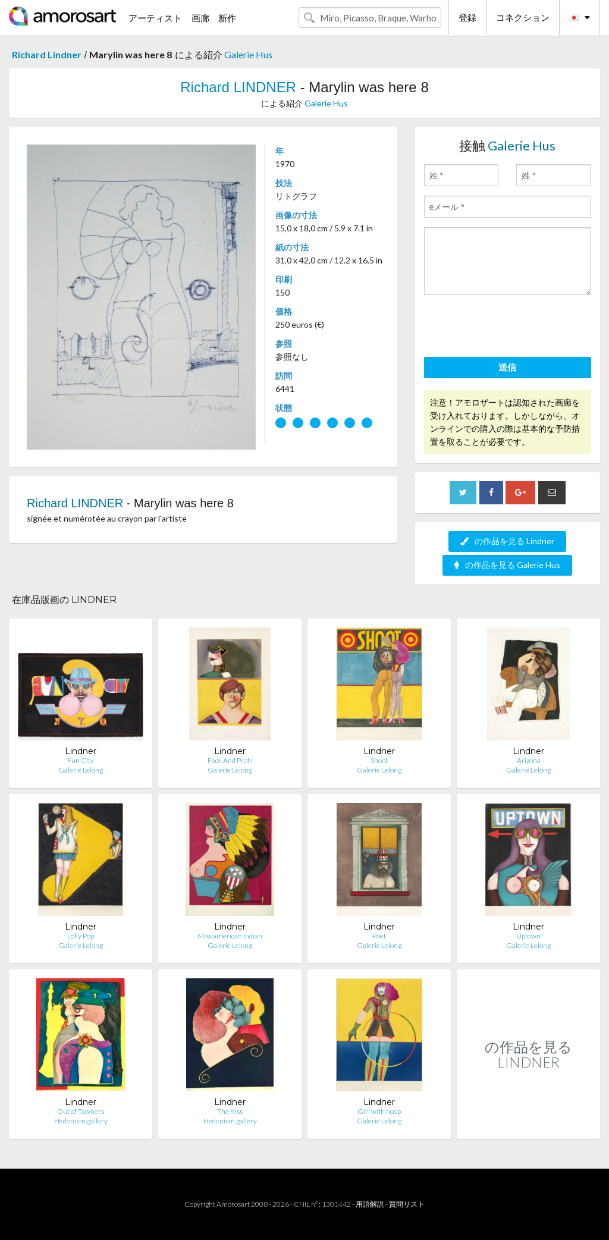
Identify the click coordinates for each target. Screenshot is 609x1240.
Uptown (528, 935)
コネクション (523, 17)
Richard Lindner (46, 54)
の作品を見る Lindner (507, 541)
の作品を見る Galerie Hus (507, 565)
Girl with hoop (379, 1111)
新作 (227, 17)
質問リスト (407, 1204)
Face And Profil (230, 760)
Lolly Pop (80, 935)
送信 (507, 367)
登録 (467, 17)
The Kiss (230, 1111)
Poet (379, 935)
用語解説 (370, 1204)
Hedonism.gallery (81, 1120)
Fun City (80, 760)
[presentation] (514, 327)
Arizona (529, 760)
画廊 (200, 17)
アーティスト (155, 17)
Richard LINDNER (238, 87)
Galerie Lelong (80, 769)
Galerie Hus (248, 54)
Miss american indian (229, 935)
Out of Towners (80, 1111)
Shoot (379, 760)
